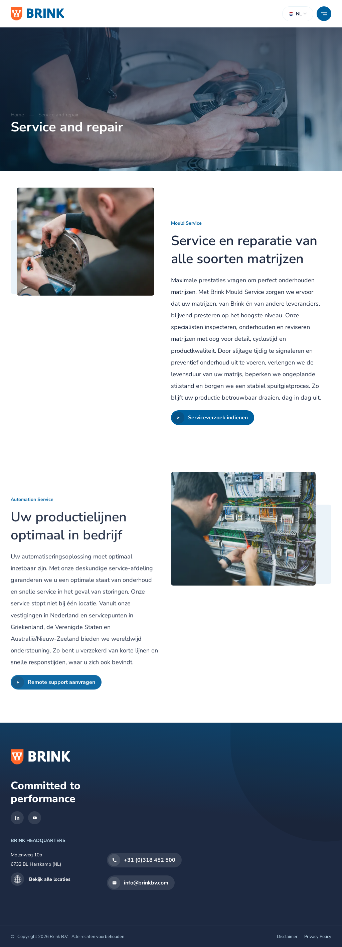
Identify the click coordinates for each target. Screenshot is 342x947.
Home (17, 114)
